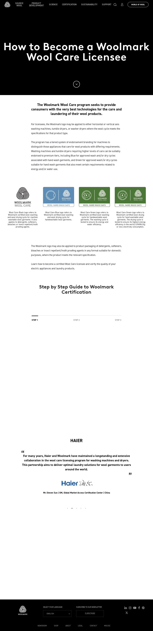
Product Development (36, 4)
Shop (56, 626)
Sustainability (89, 4)
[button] (115, 4)
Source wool (19, 4)
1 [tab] (67, 508)
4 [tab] (80, 508)
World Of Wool (138, 4)
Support (106, 4)
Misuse (107, 626)
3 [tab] (76, 508)
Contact (93, 626)
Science (53, 4)
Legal (80, 626)
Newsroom (42, 626)
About (68, 626)
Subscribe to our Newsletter (89, 607)
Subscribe (90, 613)
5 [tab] (85, 508)
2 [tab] (72, 508)
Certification (69, 4)
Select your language (52, 607)
